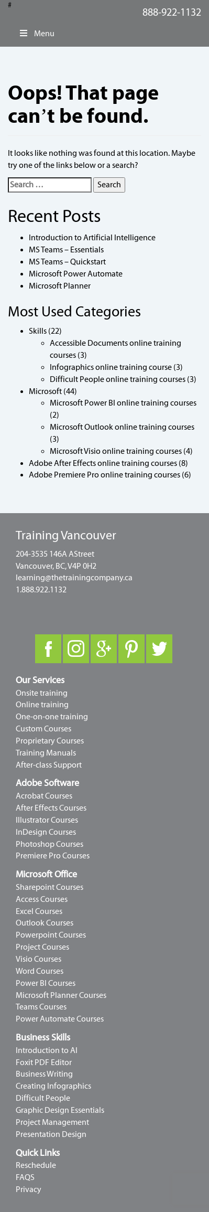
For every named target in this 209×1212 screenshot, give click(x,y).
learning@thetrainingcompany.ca (74, 577)
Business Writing (44, 1074)
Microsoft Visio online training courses (116, 451)
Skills (38, 331)
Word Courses (39, 971)
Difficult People (43, 1098)
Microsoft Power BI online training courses (123, 403)
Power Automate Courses (60, 1019)
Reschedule (36, 1165)
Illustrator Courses (47, 820)
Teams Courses (41, 1007)
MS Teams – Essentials (66, 249)
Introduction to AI (47, 1050)
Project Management (52, 1122)
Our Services (40, 680)
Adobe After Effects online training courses (103, 463)
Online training (42, 704)
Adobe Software (47, 783)
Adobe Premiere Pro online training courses (104, 475)
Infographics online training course (111, 367)
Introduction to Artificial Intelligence (92, 237)
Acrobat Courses (44, 796)
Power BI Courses (45, 983)
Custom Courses (43, 728)
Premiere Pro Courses (53, 855)
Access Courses (42, 899)
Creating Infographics (53, 1086)
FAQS (25, 1177)
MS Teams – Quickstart (67, 262)
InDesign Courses (46, 832)
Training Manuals (46, 753)
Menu (36, 33)
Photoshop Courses (49, 844)
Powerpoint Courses (51, 935)
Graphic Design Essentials (60, 1110)
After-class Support (49, 765)
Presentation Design (51, 1134)
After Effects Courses (51, 808)
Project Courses (42, 947)
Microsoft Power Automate (76, 274)
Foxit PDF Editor (44, 1062)
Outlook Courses (44, 923)
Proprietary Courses (50, 741)
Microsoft (45, 391)
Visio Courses (38, 959)
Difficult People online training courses (117, 379)
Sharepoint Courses (49, 887)
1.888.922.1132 (41, 589)
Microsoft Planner (60, 286)
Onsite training (42, 693)
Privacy (28, 1189)
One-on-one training (52, 716)
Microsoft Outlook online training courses (122, 427)
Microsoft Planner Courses (61, 995)
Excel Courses (39, 911)
